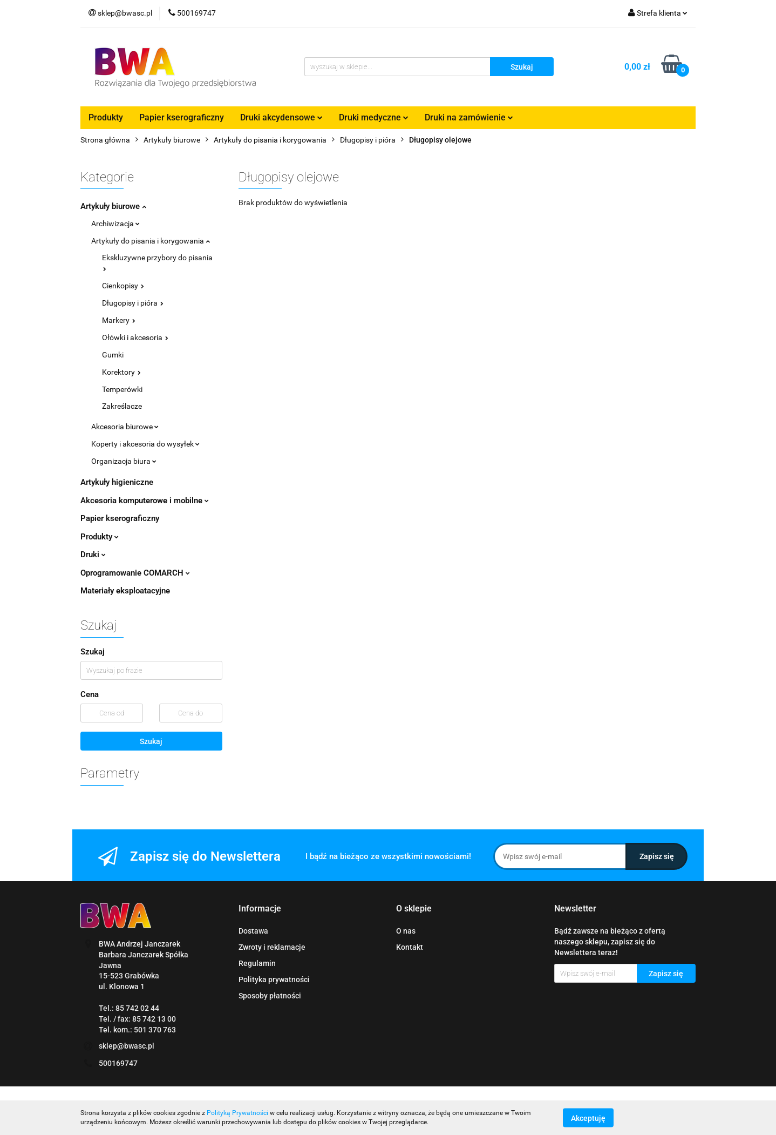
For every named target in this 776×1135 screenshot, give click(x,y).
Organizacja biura (123, 461)
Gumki (113, 354)
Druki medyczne (374, 117)
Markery (118, 320)
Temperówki (122, 389)
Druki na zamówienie (469, 117)
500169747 (118, 1063)
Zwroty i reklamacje (272, 947)
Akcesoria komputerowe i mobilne (144, 500)
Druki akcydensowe (281, 117)
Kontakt (409, 947)
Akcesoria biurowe (125, 426)
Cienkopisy (123, 285)
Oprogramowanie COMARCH (135, 573)
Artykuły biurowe (113, 206)
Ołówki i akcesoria (135, 337)
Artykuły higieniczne (116, 482)
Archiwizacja (115, 223)
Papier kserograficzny (181, 117)
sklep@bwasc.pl (126, 1046)
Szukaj (151, 741)
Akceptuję (588, 1117)
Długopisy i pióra (133, 303)
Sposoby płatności (270, 995)
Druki (93, 554)
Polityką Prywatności (237, 1113)
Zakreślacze (122, 406)
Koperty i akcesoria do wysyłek (145, 444)
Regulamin (257, 963)
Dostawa (253, 931)
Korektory (121, 372)
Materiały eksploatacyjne (125, 591)
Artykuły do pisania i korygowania (150, 241)
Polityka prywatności (274, 979)
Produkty (106, 117)
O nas (406, 931)
